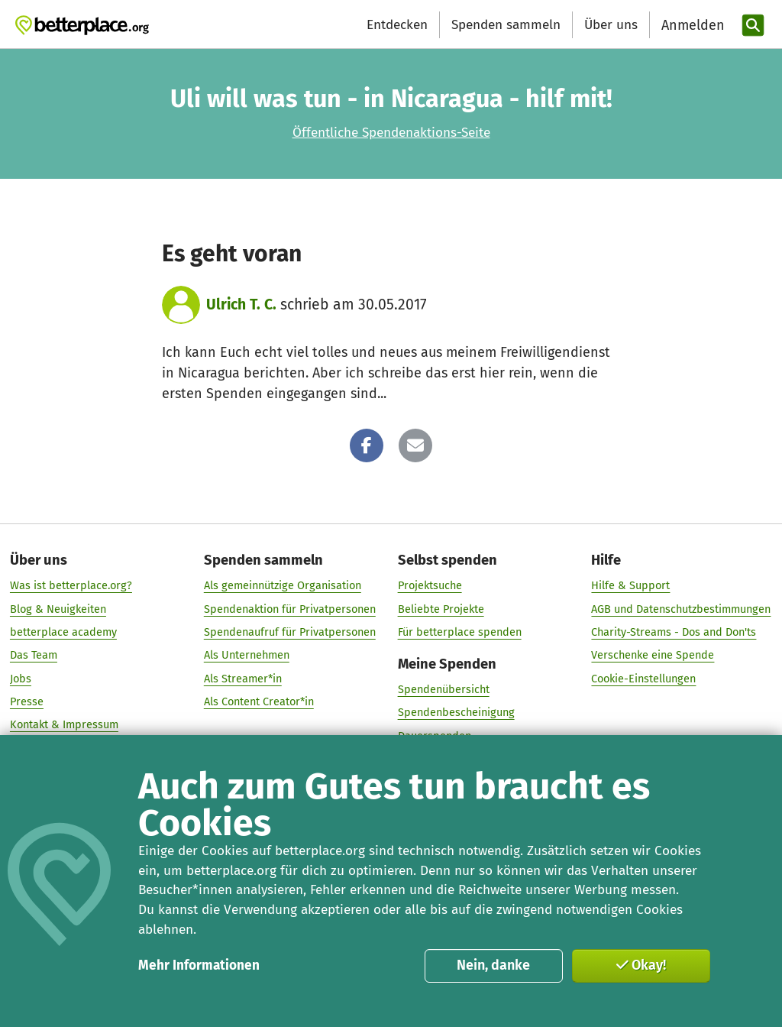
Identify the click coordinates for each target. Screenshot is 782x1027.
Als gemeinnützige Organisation (282, 586)
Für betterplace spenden (460, 632)
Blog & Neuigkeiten (58, 609)
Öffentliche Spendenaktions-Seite (391, 133)
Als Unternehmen (246, 656)
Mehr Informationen (199, 965)
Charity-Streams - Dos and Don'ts (673, 632)
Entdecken (397, 25)
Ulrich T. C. (241, 304)
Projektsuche (430, 586)
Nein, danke (493, 965)
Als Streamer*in (243, 678)
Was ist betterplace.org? (71, 586)
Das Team (33, 656)
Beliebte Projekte (441, 609)
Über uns (611, 25)
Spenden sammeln (506, 25)
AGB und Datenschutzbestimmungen (681, 609)
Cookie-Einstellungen (643, 678)
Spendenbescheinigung (456, 713)
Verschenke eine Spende (652, 656)
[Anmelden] (691, 25)
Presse (27, 701)
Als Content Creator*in (259, 701)
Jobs (20, 678)
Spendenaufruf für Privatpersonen (290, 632)
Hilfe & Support (630, 586)
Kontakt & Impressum (64, 725)
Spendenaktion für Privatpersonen (290, 609)
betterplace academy (63, 632)
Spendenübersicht (444, 689)
